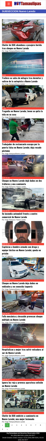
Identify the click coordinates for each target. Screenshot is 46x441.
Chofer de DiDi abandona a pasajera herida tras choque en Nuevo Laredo (22, 46)
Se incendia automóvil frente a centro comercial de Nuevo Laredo (19, 215)
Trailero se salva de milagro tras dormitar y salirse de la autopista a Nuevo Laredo (22, 79)
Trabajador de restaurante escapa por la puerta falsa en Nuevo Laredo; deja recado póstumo (21, 147)
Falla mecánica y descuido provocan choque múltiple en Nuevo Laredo (22, 318)
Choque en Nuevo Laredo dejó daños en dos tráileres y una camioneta (22, 182)
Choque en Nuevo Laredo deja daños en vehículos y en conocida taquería (20, 285)
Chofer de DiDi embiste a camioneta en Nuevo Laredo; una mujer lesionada (20, 417)
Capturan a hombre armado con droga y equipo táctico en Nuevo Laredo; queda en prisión (21, 250)
